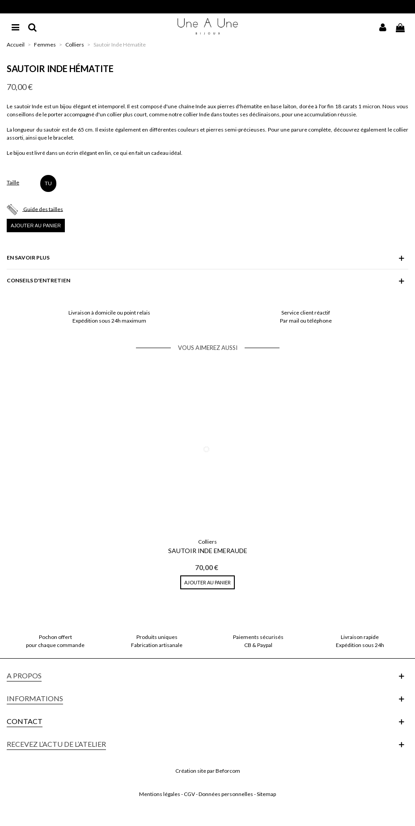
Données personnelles (226, 794)
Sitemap (266, 794)
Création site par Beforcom (207, 770)
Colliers (207, 541)
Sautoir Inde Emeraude (207, 550)
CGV (189, 794)
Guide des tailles (43, 208)
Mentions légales (159, 794)
